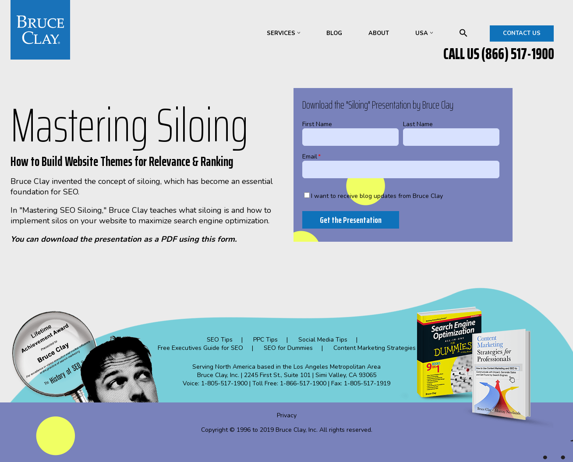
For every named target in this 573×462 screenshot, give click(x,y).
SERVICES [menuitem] (281, 33)
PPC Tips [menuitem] (265, 339)
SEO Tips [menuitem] (220, 339)
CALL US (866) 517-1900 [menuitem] (498, 54)
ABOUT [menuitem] (378, 33)
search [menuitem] (463, 32)
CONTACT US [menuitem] (522, 33)
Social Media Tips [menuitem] (322, 339)
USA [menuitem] (421, 33)
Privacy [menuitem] (287, 415)
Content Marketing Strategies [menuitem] (374, 348)
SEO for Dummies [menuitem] (288, 348)
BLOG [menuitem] (334, 33)
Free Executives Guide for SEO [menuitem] (200, 348)
